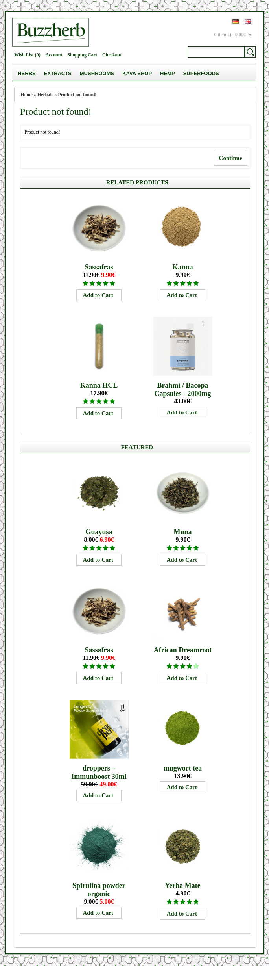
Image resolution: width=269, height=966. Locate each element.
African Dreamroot (183, 650)
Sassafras (99, 267)
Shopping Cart (82, 55)
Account (54, 55)
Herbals (45, 94)
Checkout (112, 55)
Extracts (58, 73)
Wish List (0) (27, 55)
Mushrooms (97, 73)
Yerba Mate (182, 886)
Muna (183, 532)
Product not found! (77, 94)
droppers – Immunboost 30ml (99, 772)
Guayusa (99, 532)
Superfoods (201, 73)
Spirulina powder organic (98, 890)
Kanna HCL (99, 385)
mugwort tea (183, 768)
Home (26, 94)
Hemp (167, 73)
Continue (230, 158)
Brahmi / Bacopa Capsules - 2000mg (183, 389)
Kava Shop (137, 73)
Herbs (27, 73)
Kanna (183, 267)
